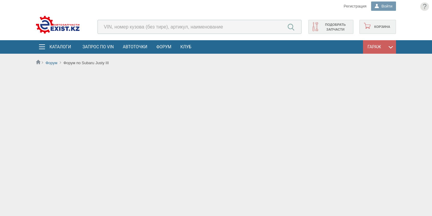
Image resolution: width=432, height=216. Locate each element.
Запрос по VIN (98, 46)
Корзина (382, 26)
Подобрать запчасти (335, 27)
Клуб (185, 46)
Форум (163, 46)
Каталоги (60, 46)
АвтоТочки (135, 46)
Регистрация (355, 6)
